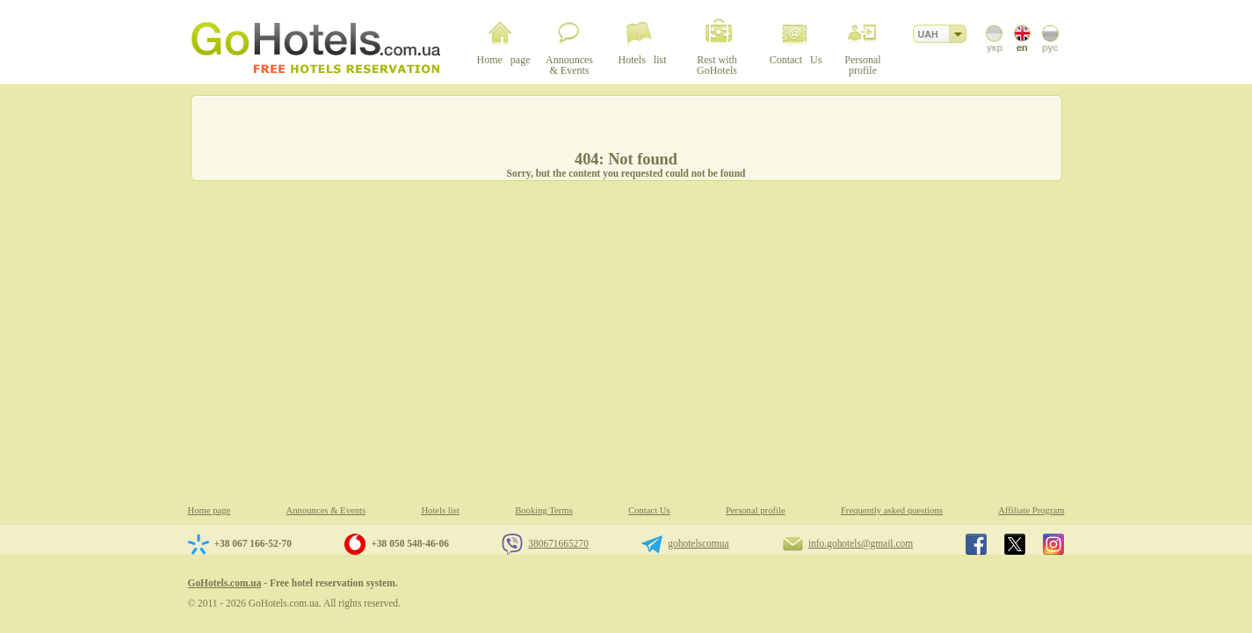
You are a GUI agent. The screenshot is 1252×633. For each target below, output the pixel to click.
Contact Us (649, 510)
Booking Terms (544, 510)
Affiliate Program (1031, 510)
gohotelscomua (698, 543)
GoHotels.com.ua (225, 583)
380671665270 (558, 543)
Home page (209, 510)
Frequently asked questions (892, 510)
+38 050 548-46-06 (409, 543)
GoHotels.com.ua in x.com (1014, 544)
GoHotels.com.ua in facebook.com (976, 544)
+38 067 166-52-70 (253, 543)
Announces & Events (326, 510)
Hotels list (440, 510)
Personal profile (755, 510)
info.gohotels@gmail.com (860, 543)
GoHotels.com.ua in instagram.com (1053, 544)
